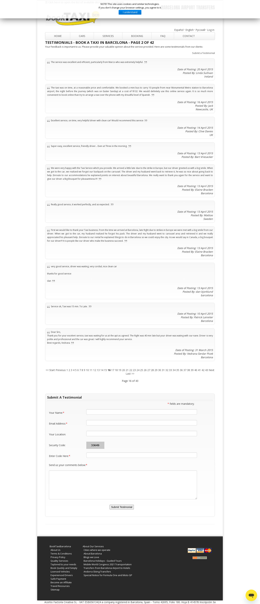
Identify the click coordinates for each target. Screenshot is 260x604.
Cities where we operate (97, 550)
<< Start (50, 370)
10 (87, 370)
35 (177, 370)
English (189, 30)
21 (127, 370)
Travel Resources (60, 586)
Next (211, 370)
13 (98, 370)
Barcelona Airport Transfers (188, 7)
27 (148, 370)
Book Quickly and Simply (64, 568)
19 (119, 370)
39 (192, 370)
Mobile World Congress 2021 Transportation (108, 564)
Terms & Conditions (61, 553)
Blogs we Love (91, 557)
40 (195, 370)
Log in (210, 30)
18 (116, 370)
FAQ (162, 36)
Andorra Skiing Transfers (97, 571)
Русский (200, 30)
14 (101, 370)
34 (174, 370)
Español (178, 30)
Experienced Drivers (62, 575)
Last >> (130, 373)
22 (130, 370)
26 (145, 370)
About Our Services (93, 546)
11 (91, 370)
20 (123, 370)
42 (203, 370)
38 (188, 370)
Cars (82, 36)
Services (108, 36)
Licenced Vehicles (60, 571)
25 (141, 370)
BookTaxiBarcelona (60, 546)
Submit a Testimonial (203, 53)
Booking (137, 36)
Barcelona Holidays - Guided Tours (103, 560)
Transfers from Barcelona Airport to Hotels (107, 568)
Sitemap (55, 589)
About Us (55, 550)
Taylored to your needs (63, 564)
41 (199, 370)
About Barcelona (93, 553)
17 (112, 370)
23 (134, 370)
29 (156, 370)
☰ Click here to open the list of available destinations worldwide (84, 2)
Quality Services (59, 560)
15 (105, 370)
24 (137, 370)
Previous (61, 370)
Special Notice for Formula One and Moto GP (108, 575)
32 (166, 370)
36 (181, 370)
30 (159, 370)
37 (184, 370)
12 (94, 370)
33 (170, 370)
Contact (189, 36)
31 (163, 370)
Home (58, 36)
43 (206, 370)
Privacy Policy (58, 557)
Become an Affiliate (61, 582)
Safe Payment (58, 578)
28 (152, 370)
